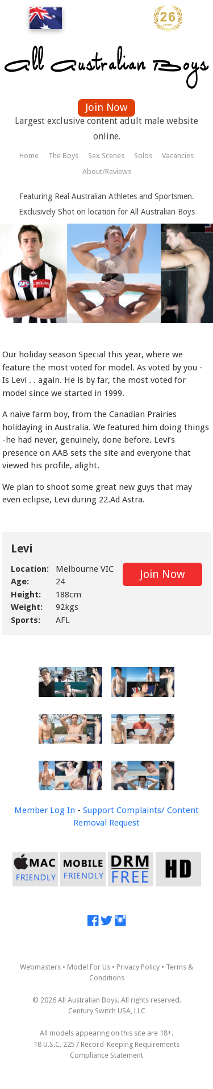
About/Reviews (106, 171)
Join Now (106, 107)
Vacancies (178, 155)
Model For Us (88, 967)
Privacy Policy (138, 967)
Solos (143, 155)
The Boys (63, 155)
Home (29, 155)
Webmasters (40, 967)
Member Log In (44, 810)
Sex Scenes (106, 155)
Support (98, 810)
